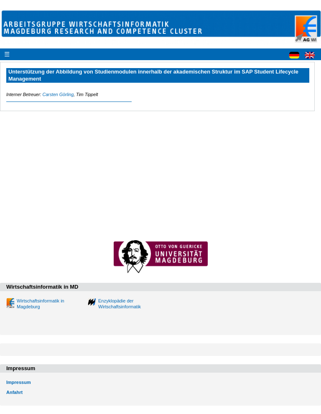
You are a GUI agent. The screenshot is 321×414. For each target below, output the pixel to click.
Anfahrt (14, 392)
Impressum (18, 382)
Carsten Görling (58, 94)
